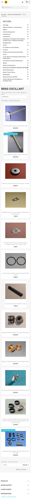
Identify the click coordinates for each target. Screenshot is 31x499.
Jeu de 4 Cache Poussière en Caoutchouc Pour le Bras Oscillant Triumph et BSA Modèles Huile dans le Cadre (15, 420)
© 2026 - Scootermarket (8, 497)
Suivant (26, 465)
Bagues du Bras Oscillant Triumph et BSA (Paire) (15, 361)
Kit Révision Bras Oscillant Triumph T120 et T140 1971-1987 (15, 452)
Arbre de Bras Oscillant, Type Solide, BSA (15, 126)
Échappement (7, 43)
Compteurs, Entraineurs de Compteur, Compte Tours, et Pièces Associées (14, 39)
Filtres (5, 45)
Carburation (6, 36)
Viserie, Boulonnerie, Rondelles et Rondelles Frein (12, 80)
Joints (4, 54)
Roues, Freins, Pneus (9, 72)
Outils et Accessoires (9, 65)
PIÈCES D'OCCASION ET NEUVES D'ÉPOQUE (15, 67)
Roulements (6, 74)
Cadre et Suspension (9, 32)
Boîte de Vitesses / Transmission (12, 27)
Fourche (5, 50)
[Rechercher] (14, 7)
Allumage (5, 25)
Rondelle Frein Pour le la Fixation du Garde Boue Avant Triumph (15, 213)
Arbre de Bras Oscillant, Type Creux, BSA (15, 154)
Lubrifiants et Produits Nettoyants (13, 60)
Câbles (5, 29)
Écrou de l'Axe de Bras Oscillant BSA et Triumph (15, 390)
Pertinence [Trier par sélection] (15, 97)
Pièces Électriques (8, 70)
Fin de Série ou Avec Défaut (11, 47)
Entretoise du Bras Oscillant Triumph (15, 304)
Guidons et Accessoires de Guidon (13, 52)
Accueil (7, 21)
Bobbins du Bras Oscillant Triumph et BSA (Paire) (15, 332)
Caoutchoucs (7, 34)
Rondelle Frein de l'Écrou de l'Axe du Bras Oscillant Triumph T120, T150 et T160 (15, 243)
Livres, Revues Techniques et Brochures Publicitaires (14, 57)
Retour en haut (22, 470)
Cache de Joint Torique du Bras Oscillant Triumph (15, 183)
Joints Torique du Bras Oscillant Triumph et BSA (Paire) (15, 274)
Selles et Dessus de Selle (10, 77)
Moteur (5, 63)
